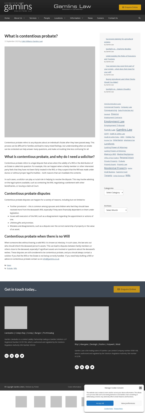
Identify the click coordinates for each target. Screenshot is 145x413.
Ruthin (102, 344)
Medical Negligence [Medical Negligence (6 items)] (125, 154)
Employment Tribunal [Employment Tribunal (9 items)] (114, 125)
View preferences (128, 403)
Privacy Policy (118, 409)
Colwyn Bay (20, 333)
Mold (118, 344)
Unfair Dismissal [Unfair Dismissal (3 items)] (118, 176)
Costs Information (74, 387)
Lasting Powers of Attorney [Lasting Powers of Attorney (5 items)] (115, 151)
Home (7, 18)
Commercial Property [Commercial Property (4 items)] (112, 107)
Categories (109, 188)
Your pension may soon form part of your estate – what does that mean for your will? (119, 69)
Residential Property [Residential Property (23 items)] (115, 168)
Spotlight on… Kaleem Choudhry (118, 89)
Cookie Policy (108, 409)
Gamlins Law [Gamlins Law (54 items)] (124, 129)
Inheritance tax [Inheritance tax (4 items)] (129, 140)
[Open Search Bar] (139, 18)
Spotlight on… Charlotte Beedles (118, 49)
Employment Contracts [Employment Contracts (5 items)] (113, 117)
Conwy (30, 333)
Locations (61, 18)
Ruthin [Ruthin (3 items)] (130, 168)
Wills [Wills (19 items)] (128, 175)
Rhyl (76, 344)
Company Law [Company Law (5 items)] (126, 107)
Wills (15, 268)
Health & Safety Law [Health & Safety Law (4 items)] (117, 134)
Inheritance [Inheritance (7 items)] (118, 140)
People (47, 18)
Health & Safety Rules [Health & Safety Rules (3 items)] (111, 137)
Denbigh (93, 344)
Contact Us (113, 18)
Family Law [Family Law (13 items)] (109, 129)
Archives (107, 206)
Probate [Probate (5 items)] (121, 161)
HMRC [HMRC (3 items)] (122, 137)
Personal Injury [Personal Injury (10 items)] (127, 157)
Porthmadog (48, 333)
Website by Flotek (32, 387)
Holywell (110, 344)
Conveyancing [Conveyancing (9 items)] (110, 110)
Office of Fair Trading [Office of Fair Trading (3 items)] (111, 158)
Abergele (84, 344)
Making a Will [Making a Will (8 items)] (110, 154)
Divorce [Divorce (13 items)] (115, 114)
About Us (20, 18)
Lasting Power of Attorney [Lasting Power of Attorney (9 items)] (115, 147)
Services (36, 18)
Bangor (38, 333)
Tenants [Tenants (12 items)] (108, 175)
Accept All (100, 403)
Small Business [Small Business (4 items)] (109, 172)
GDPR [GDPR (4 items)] (106, 134)
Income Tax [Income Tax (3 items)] (108, 140)
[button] (140, 388)
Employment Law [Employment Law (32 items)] (114, 121)
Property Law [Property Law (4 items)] (122, 164)
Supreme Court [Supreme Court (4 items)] (121, 172)
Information (78, 18)
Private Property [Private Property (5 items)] (110, 161)
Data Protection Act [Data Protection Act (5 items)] (125, 110)
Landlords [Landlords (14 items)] (109, 143)
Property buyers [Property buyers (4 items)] (110, 164)
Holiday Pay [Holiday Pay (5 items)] (130, 137)
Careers (100, 18)
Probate (10, 268)
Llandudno (9, 333)
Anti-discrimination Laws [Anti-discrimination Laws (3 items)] (112, 104)
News (90, 18)
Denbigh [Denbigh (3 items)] (107, 114)
